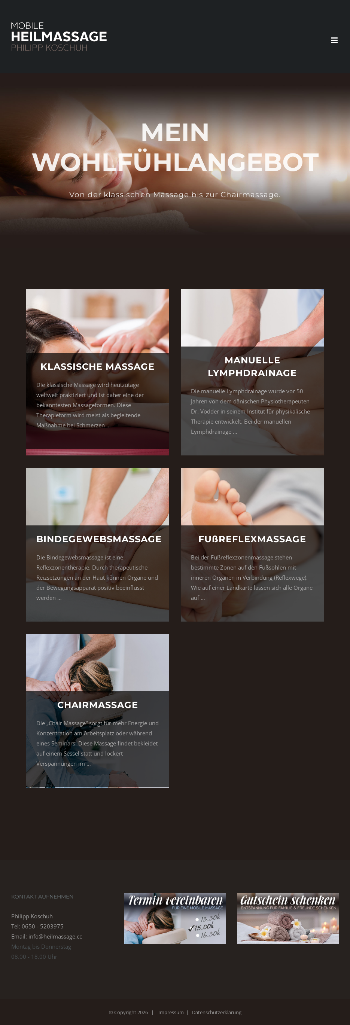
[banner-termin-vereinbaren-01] (175, 895)
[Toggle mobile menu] (335, 40)
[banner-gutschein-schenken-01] (288, 895)
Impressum (171, 1012)
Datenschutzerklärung (216, 1012)
